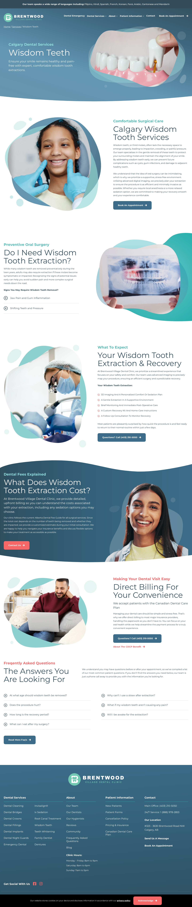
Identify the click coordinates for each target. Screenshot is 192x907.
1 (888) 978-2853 (169, 812)
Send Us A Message (157, 838)
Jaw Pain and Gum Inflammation (27, 298)
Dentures (40, 844)
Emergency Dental (15, 844)
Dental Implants (13, 831)
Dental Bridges (13, 812)
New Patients (113, 805)
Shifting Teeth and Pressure (23, 308)
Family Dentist (43, 838)
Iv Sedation (41, 812)
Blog (69, 847)
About (112, 16)
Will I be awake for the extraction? (124, 715)
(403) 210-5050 (168, 805)
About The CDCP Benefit (127, 646)
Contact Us (14, 545)
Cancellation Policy (116, 818)
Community (73, 831)
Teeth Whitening (45, 831)
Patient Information (131, 16)
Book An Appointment (173, 16)
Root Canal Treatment (48, 818)
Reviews (71, 825)
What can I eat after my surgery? (26, 724)
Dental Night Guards (16, 838)
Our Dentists (73, 812)
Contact (150, 16)
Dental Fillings (12, 825)
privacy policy (123, 900)
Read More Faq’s (17, 740)
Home (7, 26)
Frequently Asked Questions (76, 840)
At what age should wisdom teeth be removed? (35, 695)
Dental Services (95, 16)
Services (16, 26)
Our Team (72, 805)
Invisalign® (41, 805)
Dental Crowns (13, 818)
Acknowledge (145, 900)
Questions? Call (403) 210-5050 (119, 437)
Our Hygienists (75, 818)
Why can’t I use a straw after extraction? (128, 695)
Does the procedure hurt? (22, 705)
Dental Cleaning (13, 805)
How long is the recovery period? (26, 715)
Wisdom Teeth (43, 825)
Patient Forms (114, 812)
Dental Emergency (74, 16)
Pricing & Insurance (117, 825)
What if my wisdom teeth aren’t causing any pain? (134, 705)
